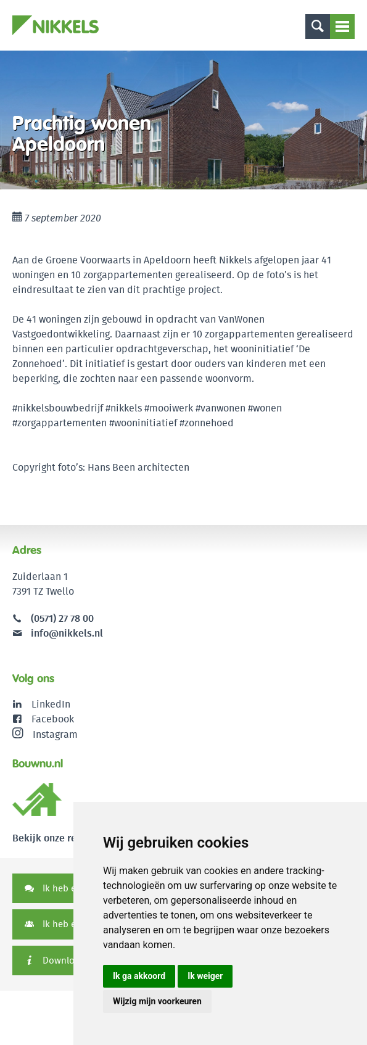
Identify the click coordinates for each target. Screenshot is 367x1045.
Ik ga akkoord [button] (139, 976)
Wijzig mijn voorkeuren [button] (157, 1001)
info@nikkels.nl (57, 633)
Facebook (52, 719)
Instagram (45, 734)
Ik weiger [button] (205, 976)
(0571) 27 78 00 (62, 618)
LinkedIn (50, 704)
